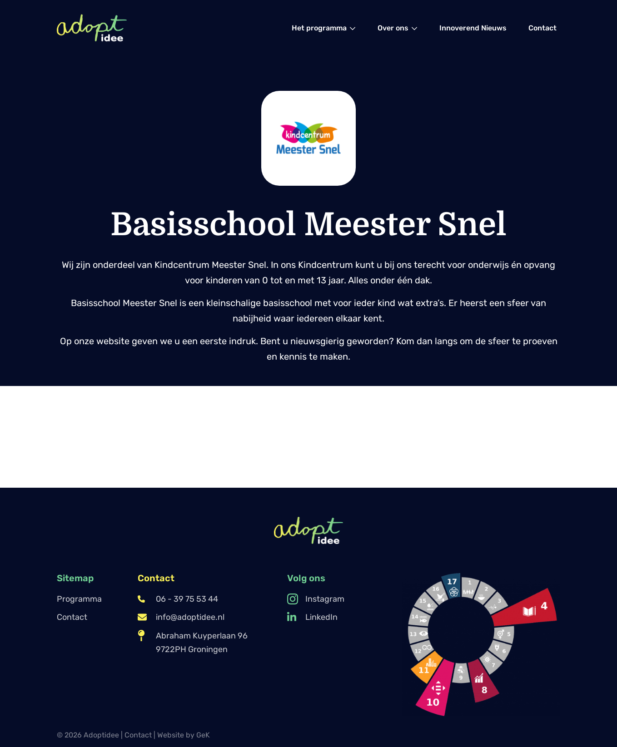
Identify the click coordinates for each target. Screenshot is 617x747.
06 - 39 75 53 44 (178, 599)
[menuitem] (323, 28)
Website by (183, 735)
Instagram (315, 599)
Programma (79, 599)
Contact (72, 617)
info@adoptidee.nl (181, 617)
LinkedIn (312, 617)
